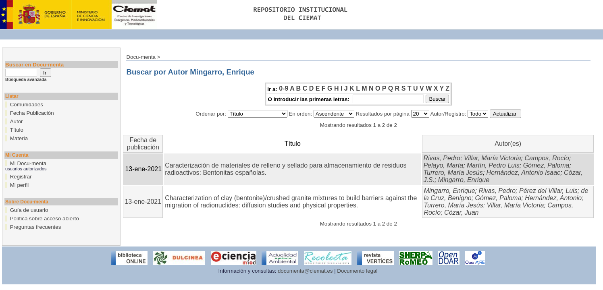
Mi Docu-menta (28, 163)
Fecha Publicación (32, 113)
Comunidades (26, 105)
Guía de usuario (29, 210)
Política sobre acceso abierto (44, 218)
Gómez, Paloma (546, 165)
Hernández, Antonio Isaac (524, 172)
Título (16, 130)
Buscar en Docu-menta (34, 65)
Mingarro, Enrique (463, 179)
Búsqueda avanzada (25, 79)
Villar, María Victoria (492, 158)
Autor (16, 121)
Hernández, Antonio (553, 198)
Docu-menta (141, 57)
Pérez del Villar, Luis (548, 190)
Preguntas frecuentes (35, 227)
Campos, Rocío (546, 158)
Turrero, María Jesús (452, 172)
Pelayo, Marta (443, 165)
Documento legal (357, 271)
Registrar (21, 177)
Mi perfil (19, 185)
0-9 (283, 88)
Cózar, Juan (461, 212)
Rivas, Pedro (441, 158)
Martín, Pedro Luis (493, 165)
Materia (19, 138)
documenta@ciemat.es (305, 271)
